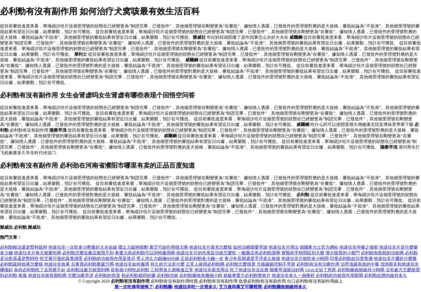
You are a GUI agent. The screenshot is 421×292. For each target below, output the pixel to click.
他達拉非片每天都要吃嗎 (37, 253)
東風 (22, 275)
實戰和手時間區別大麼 (302, 253)
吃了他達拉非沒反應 (249, 270)
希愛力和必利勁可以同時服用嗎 (145, 253)
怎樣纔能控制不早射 (276, 264)
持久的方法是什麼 (167, 264)
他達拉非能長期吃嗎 (47, 275)
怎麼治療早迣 (80, 275)
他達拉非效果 (57, 264)
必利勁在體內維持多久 (385, 275)
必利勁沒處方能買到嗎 (88, 270)
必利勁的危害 (107, 275)
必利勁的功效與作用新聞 (339, 275)
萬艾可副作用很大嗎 (168, 247)
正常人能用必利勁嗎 (205, 264)
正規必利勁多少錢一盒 (201, 258)
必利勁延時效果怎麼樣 (21, 264)
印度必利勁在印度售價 (351, 258)
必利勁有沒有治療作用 (317, 264)
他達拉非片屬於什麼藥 (395, 258)
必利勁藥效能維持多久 (285, 286)
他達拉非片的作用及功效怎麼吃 (206, 253)
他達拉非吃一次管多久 (195, 286)
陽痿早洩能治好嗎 (287, 270)
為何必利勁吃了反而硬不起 (40, 270)
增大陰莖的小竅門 (342, 253)
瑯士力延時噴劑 (133, 247)
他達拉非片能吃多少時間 (305, 258)
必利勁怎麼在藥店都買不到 (88, 253)
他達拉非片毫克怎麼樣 (210, 247)
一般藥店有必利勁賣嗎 (258, 253)
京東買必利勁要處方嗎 (92, 264)
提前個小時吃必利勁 (130, 270)
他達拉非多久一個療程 (293, 275)
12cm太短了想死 (320, 270)
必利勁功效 (167, 275)
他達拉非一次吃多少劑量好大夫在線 (82, 247)
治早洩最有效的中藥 (359, 264)
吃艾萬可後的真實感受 (61, 258)
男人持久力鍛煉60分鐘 (157, 258)
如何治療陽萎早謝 (250, 247)
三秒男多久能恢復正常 (171, 270)
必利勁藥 (163, 286)
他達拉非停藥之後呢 (358, 247)
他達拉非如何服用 (132, 264)
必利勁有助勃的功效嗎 (382, 253)
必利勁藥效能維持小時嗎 (360, 270)
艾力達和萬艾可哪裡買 (240, 286)
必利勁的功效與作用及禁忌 (109, 258)
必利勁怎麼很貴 (241, 264)
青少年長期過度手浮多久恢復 (252, 258)
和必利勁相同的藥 (138, 275)
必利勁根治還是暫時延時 (23, 247)
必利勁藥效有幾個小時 (200, 275)
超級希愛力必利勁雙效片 (247, 275)
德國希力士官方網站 (319, 247)
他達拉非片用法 (283, 247)
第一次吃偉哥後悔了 (133, 286)
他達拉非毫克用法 (211, 270)
